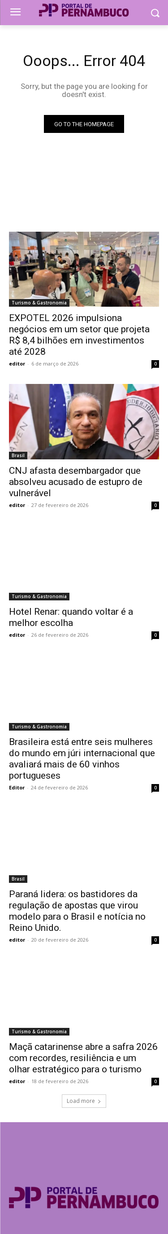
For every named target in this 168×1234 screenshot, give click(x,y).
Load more (84, 1101)
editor (17, 363)
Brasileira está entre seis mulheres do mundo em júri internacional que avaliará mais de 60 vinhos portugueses (82, 758)
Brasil (18, 455)
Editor (17, 787)
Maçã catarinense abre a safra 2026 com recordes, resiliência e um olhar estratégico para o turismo (83, 1058)
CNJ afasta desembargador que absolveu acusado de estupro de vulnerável (75, 481)
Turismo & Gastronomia (39, 303)
